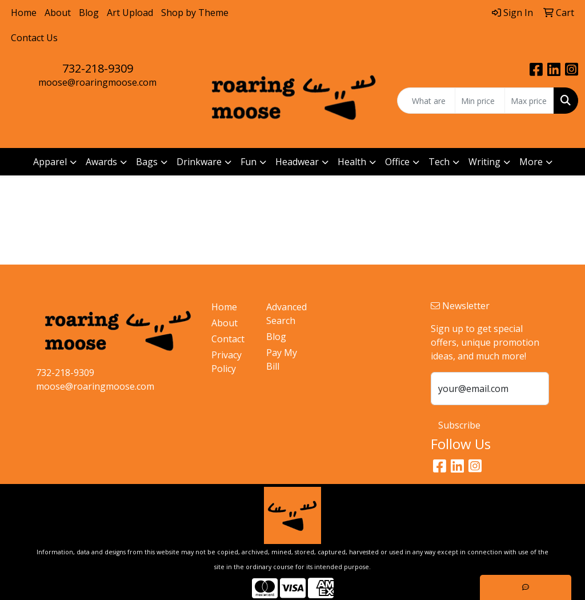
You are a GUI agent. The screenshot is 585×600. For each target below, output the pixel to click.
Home (24, 12)
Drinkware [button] (199, 161)
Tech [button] (439, 161)
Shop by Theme (195, 12)
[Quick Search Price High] (529, 100)
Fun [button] (249, 161)
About (58, 12)
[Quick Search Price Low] (479, 100)
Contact (228, 339)
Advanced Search (286, 314)
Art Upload (130, 12)
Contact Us (34, 37)
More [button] (531, 161)
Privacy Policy (226, 362)
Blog (89, 12)
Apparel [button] (50, 161)
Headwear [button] (297, 161)
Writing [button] (484, 161)
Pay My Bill (281, 359)
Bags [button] (147, 161)
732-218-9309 (97, 68)
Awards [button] (101, 161)
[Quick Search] (426, 100)
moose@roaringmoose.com (97, 82)
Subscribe (459, 425)
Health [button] (352, 161)
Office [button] (397, 161)
